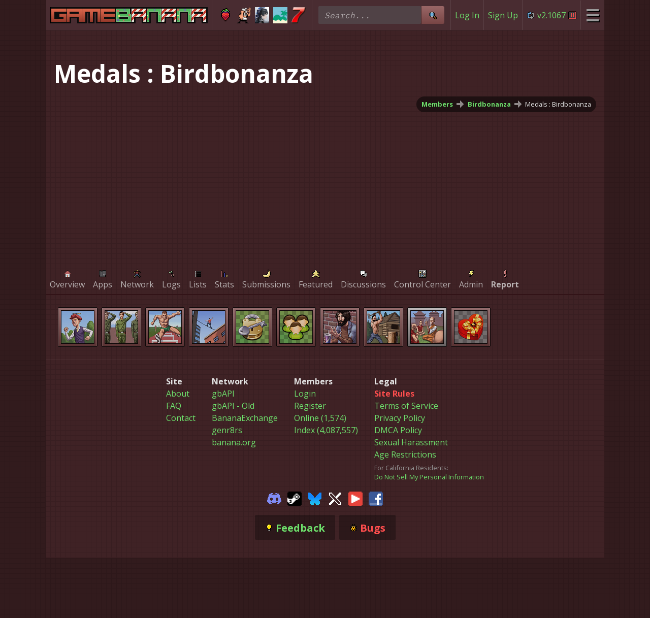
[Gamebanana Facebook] (376, 497)
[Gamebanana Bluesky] (315, 497)
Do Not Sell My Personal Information (429, 476)
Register (310, 405)
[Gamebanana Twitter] (335, 497)
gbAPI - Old (233, 405)
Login (305, 393)
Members (437, 104)
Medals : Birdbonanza (558, 104)
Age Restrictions (405, 454)
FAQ (173, 405)
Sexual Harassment (411, 442)
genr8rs (227, 430)
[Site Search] (432, 15)
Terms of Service (406, 405)
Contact (181, 418)
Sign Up (503, 15)
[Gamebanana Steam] (294, 497)
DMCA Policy (398, 430)
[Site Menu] (592, 15)
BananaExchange (245, 418)
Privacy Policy (399, 418)
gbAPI (223, 393)
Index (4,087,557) (326, 430)
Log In (467, 15)
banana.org (234, 442)
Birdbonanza (489, 104)
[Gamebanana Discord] (274, 497)
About (177, 393)
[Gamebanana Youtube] (355, 497)
